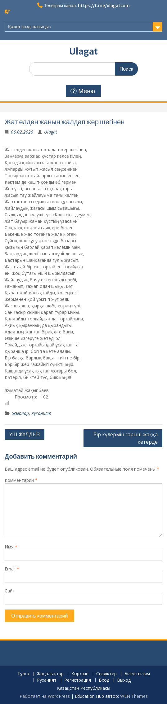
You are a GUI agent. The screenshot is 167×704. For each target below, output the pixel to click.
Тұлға (23, 674)
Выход (124, 680)
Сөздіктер (106, 674)
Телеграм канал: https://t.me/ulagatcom (87, 5)
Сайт (10, 591)
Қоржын (79, 674)
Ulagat (83, 51)
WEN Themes (134, 696)
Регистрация (77, 680)
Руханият (41, 413)
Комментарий (21, 480)
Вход (104, 680)
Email (12, 569)
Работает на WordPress (45, 696)
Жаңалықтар (50, 674)
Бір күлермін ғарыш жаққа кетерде (125, 438)
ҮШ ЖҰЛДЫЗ (24, 434)
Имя (11, 547)
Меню (82, 91)
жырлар (20, 413)
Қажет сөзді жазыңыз (29, 26)
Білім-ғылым (137, 674)
